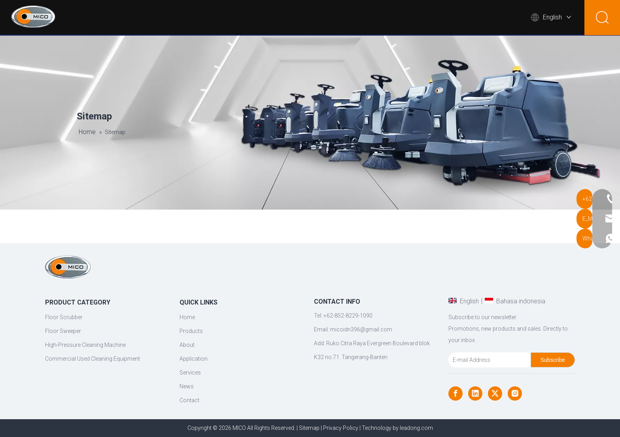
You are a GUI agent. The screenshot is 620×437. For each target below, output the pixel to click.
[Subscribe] (553, 359)
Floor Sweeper (63, 331)
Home (247, 18)
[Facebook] (455, 393)
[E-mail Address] (488, 360)
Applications (375, 18)
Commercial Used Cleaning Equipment (92, 359)
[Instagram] (515, 393)
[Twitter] (495, 393)
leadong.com (416, 428)
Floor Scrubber (64, 317)
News (463, 18)
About (329, 18)
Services (190, 372)
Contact (502, 18)
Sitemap (309, 428)
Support (420, 18)
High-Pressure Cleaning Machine (85, 345)
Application (194, 359)
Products (285, 18)
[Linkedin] (475, 393)
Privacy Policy (340, 428)
